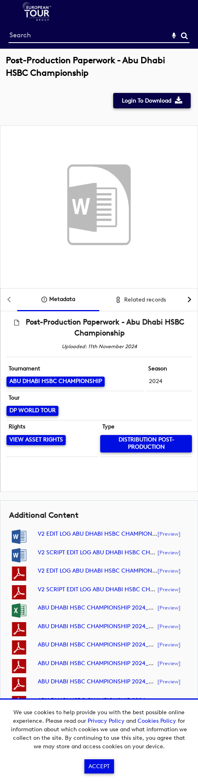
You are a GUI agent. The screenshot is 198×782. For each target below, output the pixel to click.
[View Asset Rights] (36, 440)
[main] (99, 391)
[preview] (169, 533)
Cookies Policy (157, 720)
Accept (99, 766)
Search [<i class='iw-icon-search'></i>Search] (184, 35)
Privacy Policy (106, 720)
